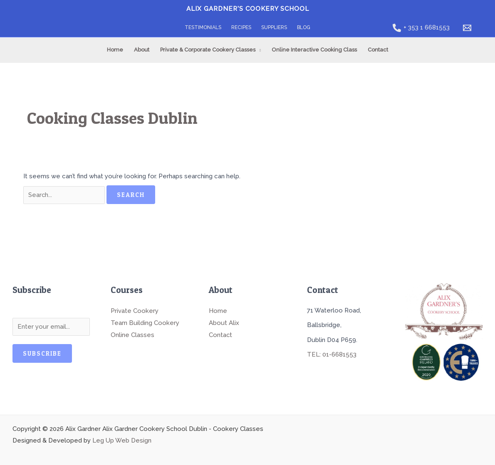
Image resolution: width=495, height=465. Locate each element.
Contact (221, 333)
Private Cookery (134, 310)
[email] (468, 28)
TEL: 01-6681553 (331, 354)
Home (218, 310)
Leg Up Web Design (121, 440)
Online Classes (132, 333)
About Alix (224, 322)
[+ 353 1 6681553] (421, 28)
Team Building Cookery (145, 322)
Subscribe (42, 353)
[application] (258, 49)
